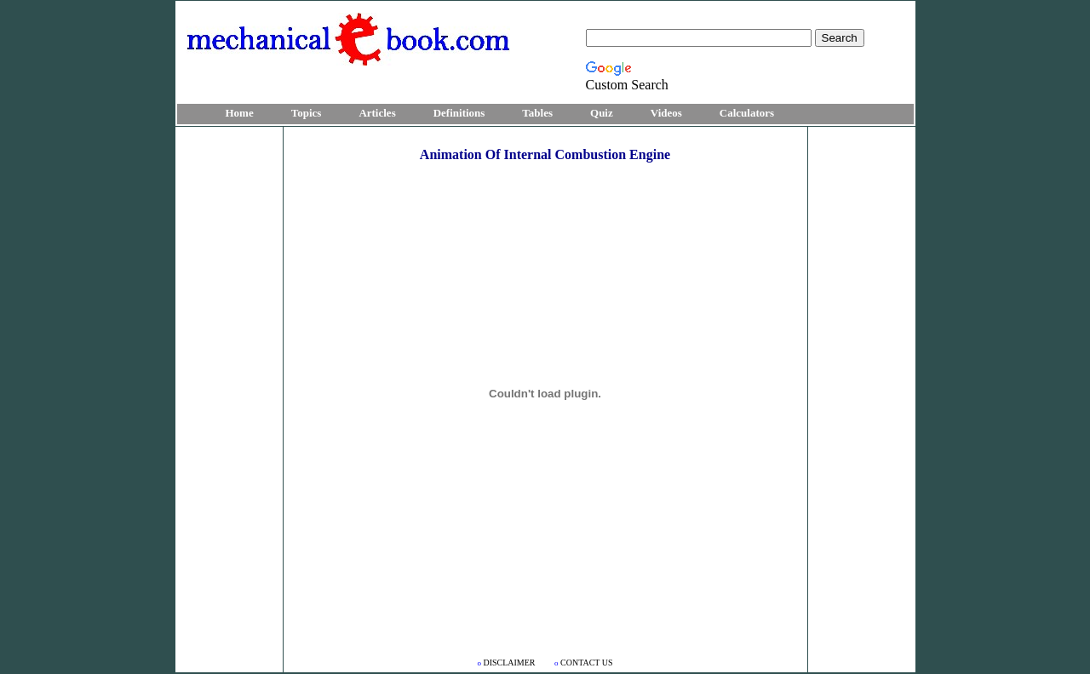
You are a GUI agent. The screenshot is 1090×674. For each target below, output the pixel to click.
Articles (377, 112)
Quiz (601, 112)
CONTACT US (583, 662)
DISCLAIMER (507, 662)
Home (240, 112)
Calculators (747, 112)
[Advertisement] (229, 384)
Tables (537, 112)
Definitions (459, 112)
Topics (306, 112)
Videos (666, 112)
